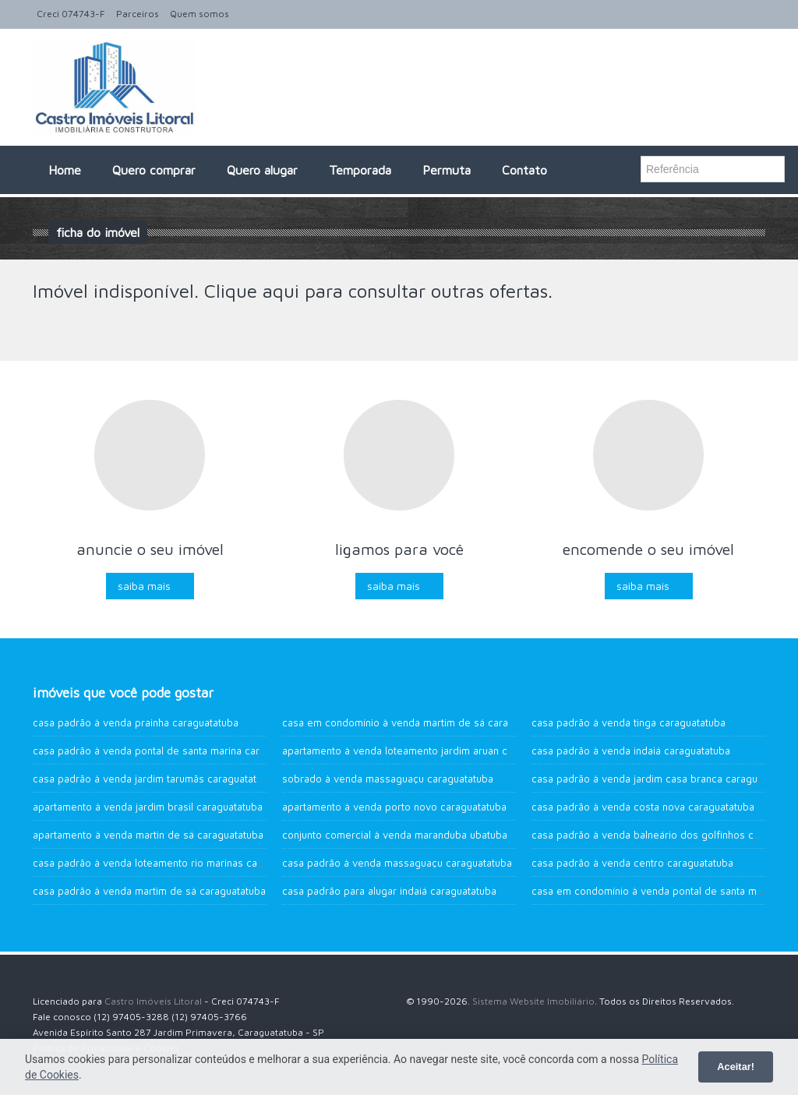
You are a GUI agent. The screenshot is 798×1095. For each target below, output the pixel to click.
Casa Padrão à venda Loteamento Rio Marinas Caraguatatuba (172, 863)
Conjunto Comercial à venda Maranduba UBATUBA (394, 834)
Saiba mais (144, 585)
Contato (524, 170)
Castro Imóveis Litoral (153, 1001)
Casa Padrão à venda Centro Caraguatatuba (632, 863)
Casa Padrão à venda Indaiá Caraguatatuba (630, 750)
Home (64, 170)
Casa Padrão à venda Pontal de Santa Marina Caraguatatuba (172, 750)
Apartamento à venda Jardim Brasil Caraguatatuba (148, 806)
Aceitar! (735, 1066)
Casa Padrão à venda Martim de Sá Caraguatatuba (149, 891)
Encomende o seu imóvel (648, 549)
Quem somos (199, 13)
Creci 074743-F (71, 13)
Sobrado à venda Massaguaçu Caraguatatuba (387, 778)
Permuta (446, 170)
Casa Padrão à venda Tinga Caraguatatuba (628, 722)
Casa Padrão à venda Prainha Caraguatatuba (135, 722)
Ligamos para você (399, 549)
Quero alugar (262, 170)
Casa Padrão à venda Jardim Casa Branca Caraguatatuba (661, 778)
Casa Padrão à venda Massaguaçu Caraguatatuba (397, 863)
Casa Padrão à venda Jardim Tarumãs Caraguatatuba (153, 778)
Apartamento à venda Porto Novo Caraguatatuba (394, 806)
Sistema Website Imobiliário (533, 1001)
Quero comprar (154, 170)
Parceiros (137, 13)
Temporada (360, 170)
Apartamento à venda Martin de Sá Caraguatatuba (148, 834)
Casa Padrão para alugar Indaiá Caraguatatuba (389, 891)
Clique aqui (251, 291)
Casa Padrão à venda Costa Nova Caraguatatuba (642, 806)
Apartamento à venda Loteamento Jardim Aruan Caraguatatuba (425, 750)
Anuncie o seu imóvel (150, 549)
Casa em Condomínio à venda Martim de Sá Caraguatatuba (418, 722)
